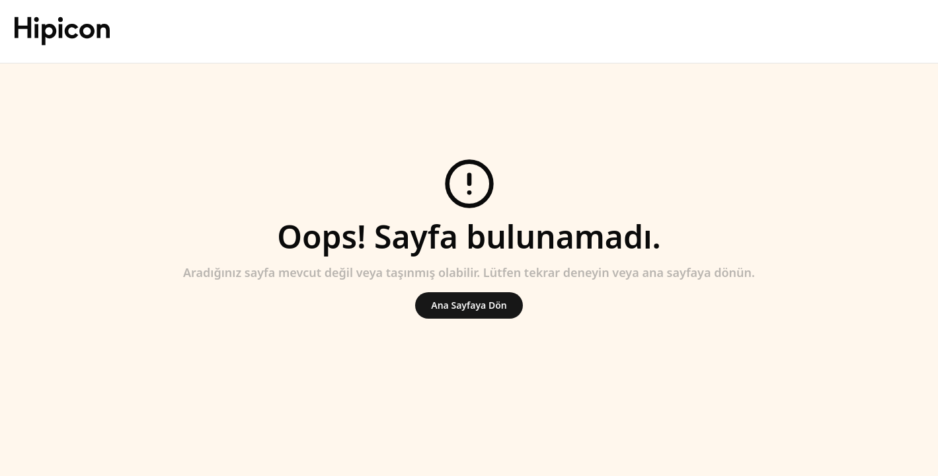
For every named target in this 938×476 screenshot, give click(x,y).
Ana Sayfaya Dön (468, 305)
